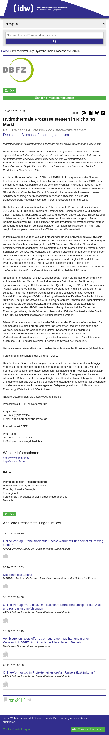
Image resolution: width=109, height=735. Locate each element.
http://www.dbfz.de (14, 461)
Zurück (9, 90)
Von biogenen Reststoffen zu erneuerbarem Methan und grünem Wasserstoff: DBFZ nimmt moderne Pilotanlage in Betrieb (46, 640)
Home (5, 51)
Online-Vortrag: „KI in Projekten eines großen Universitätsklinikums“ (49, 672)
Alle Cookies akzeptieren (87, 729)
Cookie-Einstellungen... (17, 729)
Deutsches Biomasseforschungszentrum (36, 135)
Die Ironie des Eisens (17, 574)
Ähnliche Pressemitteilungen (54, 97)
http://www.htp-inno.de (16, 457)
